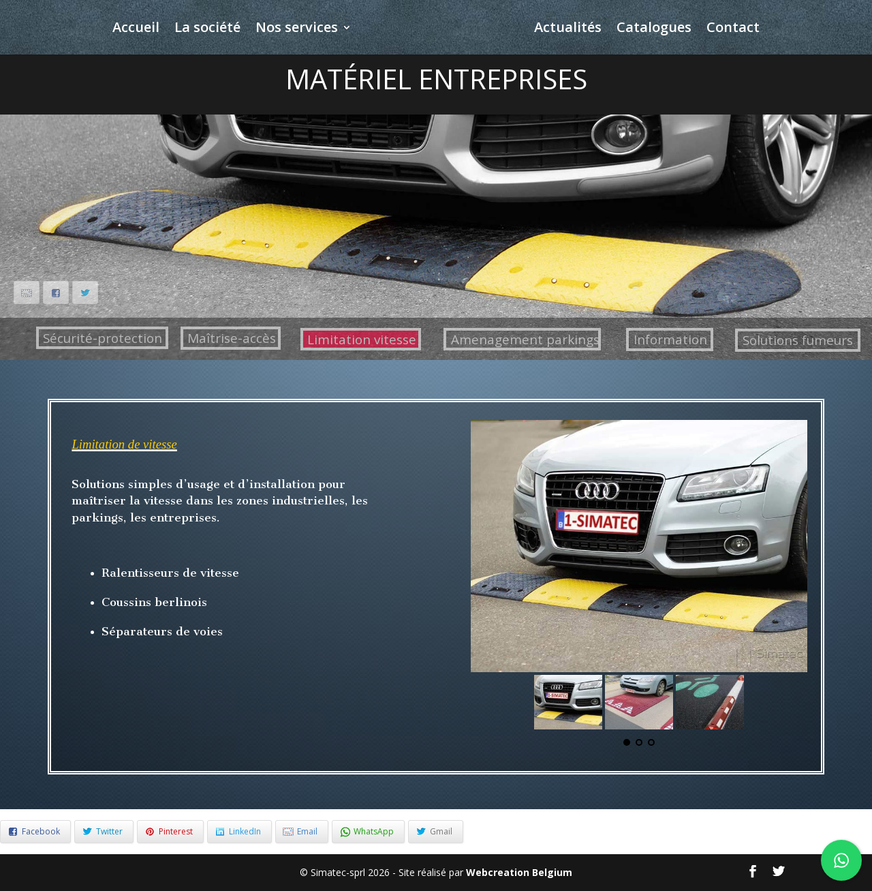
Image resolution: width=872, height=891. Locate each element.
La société (207, 29)
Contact (733, 29)
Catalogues (654, 29)
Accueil (135, 29)
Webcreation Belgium (519, 872)
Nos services (296, 29)
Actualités (568, 29)
